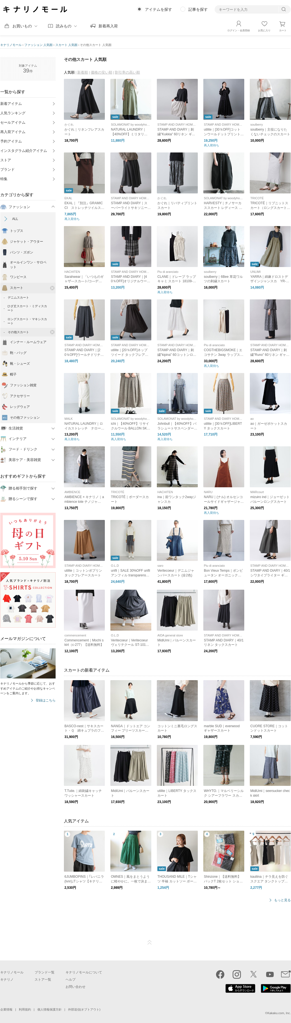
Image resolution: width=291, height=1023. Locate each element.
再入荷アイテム (12, 132)
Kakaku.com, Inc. (279, 1013)
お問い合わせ (75, 987)
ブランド (7, 169)
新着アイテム (11, 104)
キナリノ (7, 979)
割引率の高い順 (127, 72)
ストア (5, 160)
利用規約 (25, 1009)
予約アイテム (11, 141)
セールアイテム (12, 122)
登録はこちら (46, 700)
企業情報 (6, 1009)
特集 (3, 179)
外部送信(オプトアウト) (84, 1009)
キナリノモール (11, 44)
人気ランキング (12, 113)
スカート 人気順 (66, 44)
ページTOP (150, 942)
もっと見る (282, 900)
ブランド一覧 (44, 972)
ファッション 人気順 (38, 44)
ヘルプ (71, 979)
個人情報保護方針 (49, 1009)
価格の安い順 (101, 72)
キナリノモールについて (84, 972)
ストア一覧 (43, 979)
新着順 (82, 72)
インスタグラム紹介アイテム (23, 151)
